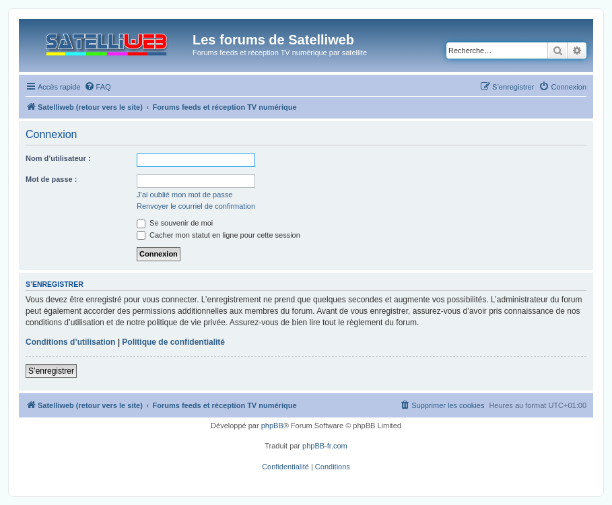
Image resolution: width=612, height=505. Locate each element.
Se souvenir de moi (175, 223)
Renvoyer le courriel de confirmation (196, 206)
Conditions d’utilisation (70, 342)
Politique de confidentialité (173, 342)
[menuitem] (97, 87)
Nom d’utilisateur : (58, 158)
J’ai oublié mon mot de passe (184, 195)
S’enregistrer (51, 371)
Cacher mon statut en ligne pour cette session (218, 235)
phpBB (272, 426)
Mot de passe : (51, 179)
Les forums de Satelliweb (273, 39)
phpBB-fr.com (324, 446)
